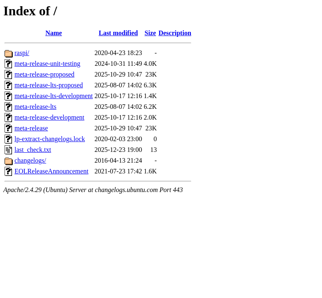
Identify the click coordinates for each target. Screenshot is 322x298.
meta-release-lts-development (53, 95)
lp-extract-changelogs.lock (49, 138)
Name (54, 32)
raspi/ (21, 52)
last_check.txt (32, 149)
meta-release (31, 128)
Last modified (118, 32)
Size (150, 32)
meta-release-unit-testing (47, 63)
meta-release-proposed (44, 74)
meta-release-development (49, 117)
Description (175, 32)
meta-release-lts (35, 106)
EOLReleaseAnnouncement (51, 171)
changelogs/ (30, 160)
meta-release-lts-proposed (48, 85)
